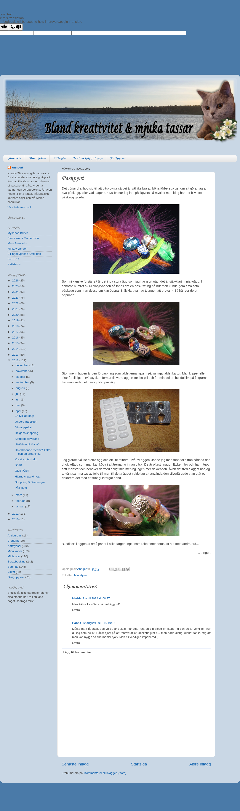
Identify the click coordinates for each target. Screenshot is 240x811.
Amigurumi (15, 535)
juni (18, 399)
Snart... (19, 465)
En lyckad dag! (24, 415)
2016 (15, 337)
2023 (15, 297)
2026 (15, 280)
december (22, 365)
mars (19, 495)
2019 (15, 320)
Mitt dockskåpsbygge (87, 158)
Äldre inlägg (200, 764)
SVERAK (13, 259)
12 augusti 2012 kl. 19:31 (98, 623)
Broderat (13, 540)
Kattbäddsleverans (27, 438)
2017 (15, 332)
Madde (77, 598)
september (23, 382)
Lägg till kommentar (77, 652)
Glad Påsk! (22, 470)
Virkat (11, 572)
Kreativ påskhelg (26, 459)
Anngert (17, 167)
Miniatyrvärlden (17, 248)
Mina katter (37, 158)
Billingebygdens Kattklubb (24, 253)
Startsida (14, 158)
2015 (15, 343)
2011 (15, 513)
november (22, 371)
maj (18, 405)
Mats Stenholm (17, 243)
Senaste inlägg (75, 764)
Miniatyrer (80, 575)
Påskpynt (21, 487)
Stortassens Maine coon (23, 238)
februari (21, 500)
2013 (15, 354)
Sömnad (13, 566)
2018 (15, 326)
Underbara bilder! (26, 421)
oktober (21, 376)
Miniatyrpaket (23, 427)
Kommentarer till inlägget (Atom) (105, 773)
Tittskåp (59, 158)
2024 (15, 291)
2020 (15, 314)
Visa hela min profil (20, 207)
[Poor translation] (16, 27)
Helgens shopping (26, 433)
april (19, 411)
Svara (76, 610)
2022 (15, 303)
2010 (15, 519)
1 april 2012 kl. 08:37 (96, 598)
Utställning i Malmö (27, 444)
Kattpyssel (117, 158)
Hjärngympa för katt (27, 476)
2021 (15, 309)
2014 (15, 348)
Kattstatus (14, 264)
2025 (15, 286)
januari (20, 506)
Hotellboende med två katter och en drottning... (33, 451)
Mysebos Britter (18, 233)
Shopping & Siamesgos (30, 482)
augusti (21, 388)
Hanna (76, 623)
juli (18, 394)
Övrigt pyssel (16, 577)
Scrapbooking (17, 561)
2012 (15, 360)
